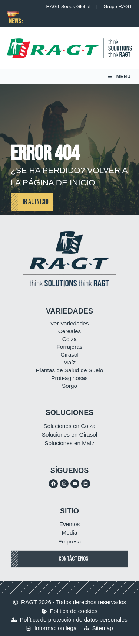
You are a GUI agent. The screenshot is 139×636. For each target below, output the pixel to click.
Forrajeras (69, 347)
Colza (69, 339)
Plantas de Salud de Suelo (69, 370)
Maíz (69, 362)
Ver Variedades (69, 323)
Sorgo (69, 386)
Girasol (69, 354)
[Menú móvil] (119, 76)
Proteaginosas (69, 378)
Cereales (69, 331)
